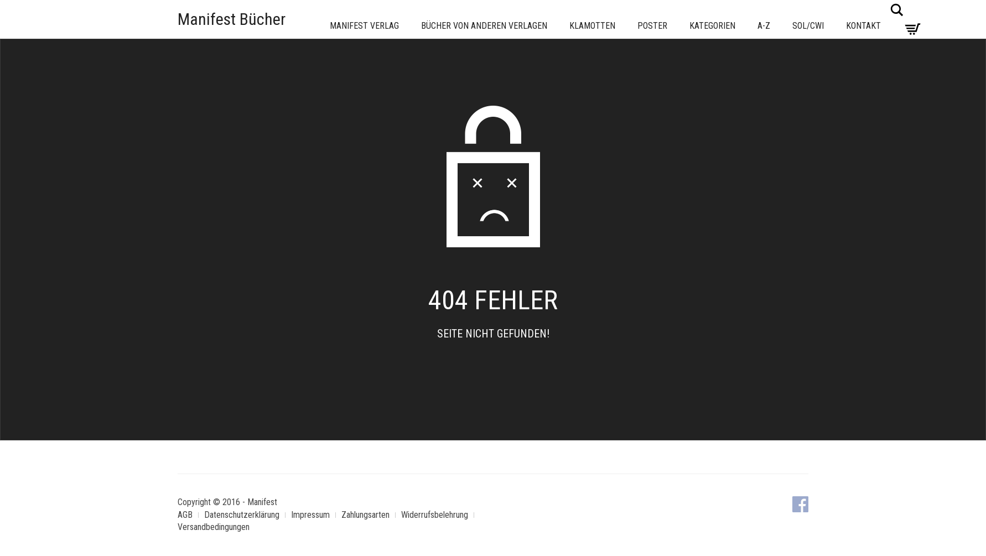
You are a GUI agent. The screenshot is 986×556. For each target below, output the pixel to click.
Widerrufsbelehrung (434, 515)
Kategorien (712, 25)
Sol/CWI (808, 25)
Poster (652, 25)
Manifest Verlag (364, 25)
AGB (185, 515)
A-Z (763, 25)
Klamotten (592, 25)
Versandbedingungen (214, 527)
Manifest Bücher (232, 19)
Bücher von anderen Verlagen (484, 25)
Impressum (310, 515)
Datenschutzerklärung (241, 515)
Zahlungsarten (365, 515)
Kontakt (863, 25)
